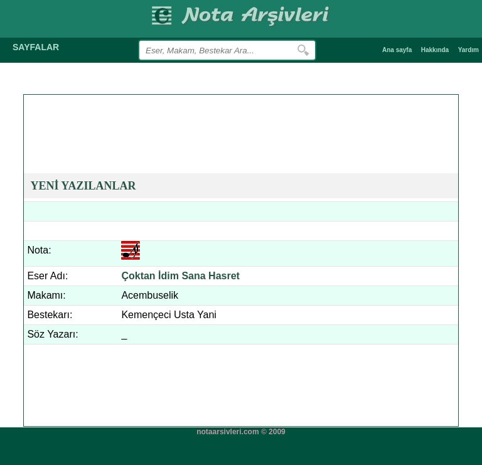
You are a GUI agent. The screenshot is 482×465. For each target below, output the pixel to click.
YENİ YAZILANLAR (83, 185)
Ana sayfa (397, 49)
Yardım (468, 49)
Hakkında (435, 49)
